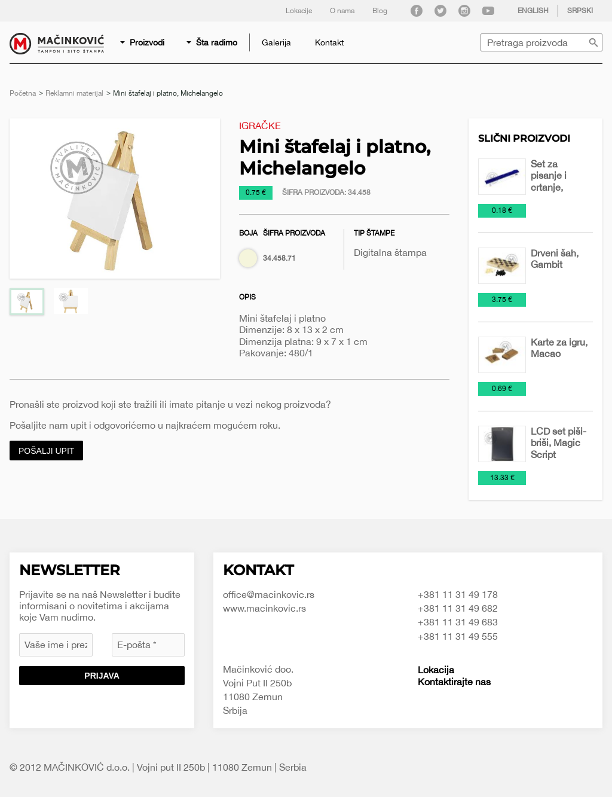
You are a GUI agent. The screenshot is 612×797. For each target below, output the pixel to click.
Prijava (102, 675)
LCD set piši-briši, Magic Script (558, 442)
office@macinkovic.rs (268, 594)
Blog (379, 11)
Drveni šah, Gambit (555, 259)
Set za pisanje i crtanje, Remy (549, 181)
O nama (342, 11)
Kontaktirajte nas (454, 681)
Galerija (276, 42)
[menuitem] (143, 42)
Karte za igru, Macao (559, 348)
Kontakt (329, 42)
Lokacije (299, 11)
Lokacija (436, 669)
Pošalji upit (46, 451)
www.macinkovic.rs (264, 608)
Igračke (260, 125)
